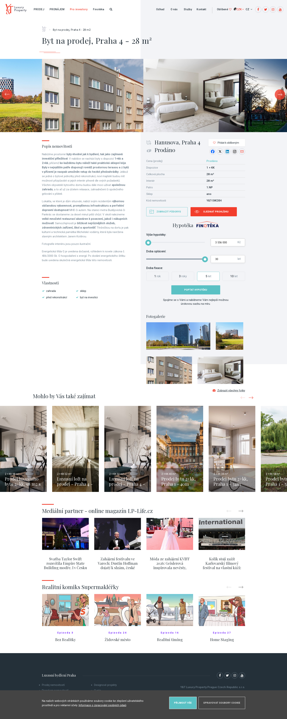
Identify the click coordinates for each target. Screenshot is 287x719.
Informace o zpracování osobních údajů (102, 704)
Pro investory (79, 9)
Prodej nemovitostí (53, 686)
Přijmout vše (183, 702)
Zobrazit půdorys (168, 211)
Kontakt (201, 9)
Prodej (39, 9)
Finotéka (98, 9)
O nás (174, 9)
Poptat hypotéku (195, 290)
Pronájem (57, 9)
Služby (188, 9)
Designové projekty (105, 686)
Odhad (160, 9)
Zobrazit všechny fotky (229, 392)
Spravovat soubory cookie (221, 702)
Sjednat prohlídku (216, 211)
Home (45, 27)
